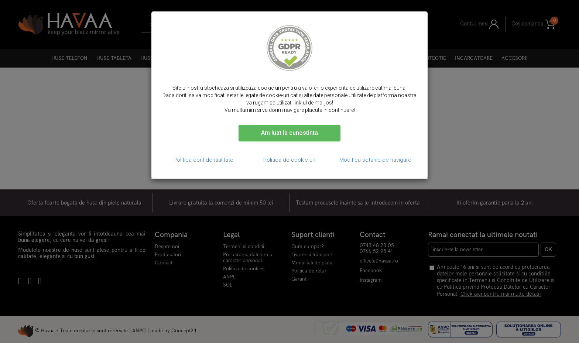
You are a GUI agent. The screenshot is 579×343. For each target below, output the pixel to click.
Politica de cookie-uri (289, 160)
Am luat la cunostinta (289, 132)
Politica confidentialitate (203, 160)
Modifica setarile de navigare (375, 160)
